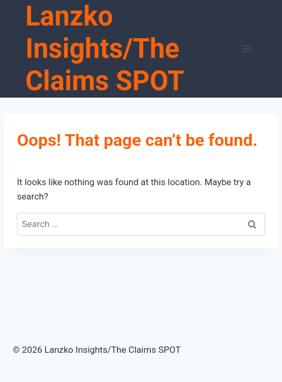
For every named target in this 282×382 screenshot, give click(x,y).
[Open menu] (247, 48)
